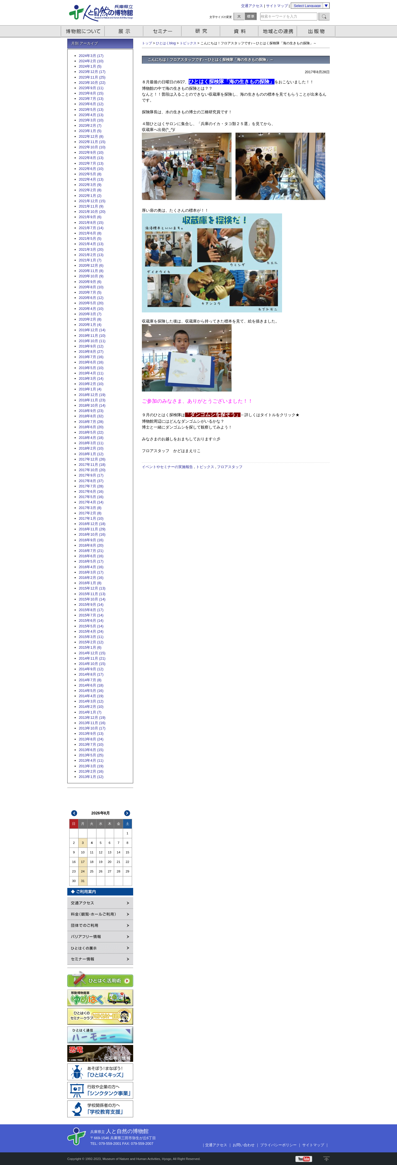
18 (92, 862)
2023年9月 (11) (91, 88)
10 (83, 852)
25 (92, 871)
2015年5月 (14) (91, 626)
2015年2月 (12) (91, 642)
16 (74, 862)
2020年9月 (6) (90, 282)
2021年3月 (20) (91, 249)
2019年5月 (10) (91, 368)
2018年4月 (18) (91, 438)
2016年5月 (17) (91, 561)
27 (109, 871)
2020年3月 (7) (90, 314)
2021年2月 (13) (91, 255)
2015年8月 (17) (91, 610)
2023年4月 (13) (91, 115)
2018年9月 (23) (91, 411)
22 (127, 862)
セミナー (163, 31)
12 (101, 852)
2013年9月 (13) (91, 733)
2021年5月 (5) (90, 238)
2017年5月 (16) (91, 497)
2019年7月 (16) (91, 357)
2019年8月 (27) (91, 351)
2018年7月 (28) (91, 422)
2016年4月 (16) (91, 567)
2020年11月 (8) (91, 271)
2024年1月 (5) (90, 66)
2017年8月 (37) (91, 481)
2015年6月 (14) (91, 620)
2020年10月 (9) (91, 276)
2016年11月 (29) (92, 529)
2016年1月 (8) (90, 583)
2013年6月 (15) (91, 750)
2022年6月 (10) (91, 169)
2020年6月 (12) (91, 298)
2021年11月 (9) (91, 206)
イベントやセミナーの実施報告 (167, 467)
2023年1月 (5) (90, 131)
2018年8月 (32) (91, 416)
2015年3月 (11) (91, 637)
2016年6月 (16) (91, 556)
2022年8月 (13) (91, 158)
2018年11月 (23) (92, 400)
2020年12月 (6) (91, 265)
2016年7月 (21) (91, 551)
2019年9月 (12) (91, 346)
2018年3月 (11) (91, 443)
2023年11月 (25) (92, 77)
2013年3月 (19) (91, 766)
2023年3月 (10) (91, 120)
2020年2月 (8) (90, 319)
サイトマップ (277, 6)
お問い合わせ (244, 1145)
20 (109, 862)
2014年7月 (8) (90, 680)
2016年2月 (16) (91, 577)
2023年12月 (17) (92, 72)
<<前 (74, 813)
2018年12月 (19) (92, 395)
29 (127, 871)
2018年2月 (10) (91, 448)
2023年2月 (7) (90, 125)
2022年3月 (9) (90, 185)
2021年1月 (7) (90, 260)
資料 (240, 31)
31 (83, 881)
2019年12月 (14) (92, 330)
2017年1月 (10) (91, 518)
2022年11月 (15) (92, 142)
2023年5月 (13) (91, 109)
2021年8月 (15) (91, 222)
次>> (127, 813)
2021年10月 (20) (92, 211)
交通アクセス (252, 6)
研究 (201, 31)
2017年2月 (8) (90, 513)
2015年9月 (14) (91, 604)
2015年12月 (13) (92, 588)
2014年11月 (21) (92, 658)
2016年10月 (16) (92, 534)
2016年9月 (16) (91, 540)
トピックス (188, 43)
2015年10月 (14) (92, 599)
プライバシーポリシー (278, 1145)
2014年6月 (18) (91, 685)
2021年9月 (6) (90, 217)
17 (83, 862)
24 (83, 871)
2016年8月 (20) (91, 545)
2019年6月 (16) (91, 362)
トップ (147, 43)
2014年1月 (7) (90, 712)
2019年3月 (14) (91, 378)
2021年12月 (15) (92, 201)
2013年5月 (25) (91, 755)
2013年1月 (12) (91, 777)
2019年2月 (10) (91, 384)
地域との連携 (278, 31)
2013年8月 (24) (91, 739)
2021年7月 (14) (91, 228)
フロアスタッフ (230, 467)
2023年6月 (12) (91, 104)
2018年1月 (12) (91, 454)
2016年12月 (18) (92, 524)
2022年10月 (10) (92, 147)
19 (101, 862)
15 (127, 852)
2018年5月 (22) (91, 432)
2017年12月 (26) (92, 459)
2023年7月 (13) (91, 98)
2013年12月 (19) (92, 717)
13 (109, 852)
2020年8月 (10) (91, 287)
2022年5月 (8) (90, 174)
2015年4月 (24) (91, 631)
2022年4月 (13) (91, 179)
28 (118, 871)
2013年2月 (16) (91, 771)
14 (118, 852)
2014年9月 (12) (91, 669)
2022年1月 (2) (90, 196)
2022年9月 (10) (91, 152)
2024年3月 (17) (91, 56)
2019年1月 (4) (90, 389)
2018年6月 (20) (91, 427)
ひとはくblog (166, 43)
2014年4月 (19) (91, 696)
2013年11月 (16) (92, 723)
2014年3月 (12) (91, 701)
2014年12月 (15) (92, 653)
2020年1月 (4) (90, 325)
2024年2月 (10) (91, 61)
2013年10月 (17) (92, 728)
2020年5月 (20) (91, 303)
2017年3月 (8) (90, 508)
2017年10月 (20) (92, 470)
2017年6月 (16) (91, 491)
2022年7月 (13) (91, 163)
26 (101, 871)
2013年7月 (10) (91, 744)
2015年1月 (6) (90, 647)
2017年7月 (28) (91, 486)
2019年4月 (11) (91, 373)
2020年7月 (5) (90, 292)
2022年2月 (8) (90, 190)
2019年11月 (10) (92, 335)
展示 (124, 31)
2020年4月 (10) (91, 309)
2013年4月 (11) (91, 760)
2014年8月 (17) (91, 674)
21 (118, 862)
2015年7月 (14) (91, 615)
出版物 (317, 31)
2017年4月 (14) (91, 502)
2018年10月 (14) (92, 405)
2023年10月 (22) (92, 82)
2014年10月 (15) (92, 664)
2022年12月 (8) (91, 136)
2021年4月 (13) (91, 244)
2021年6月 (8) (90, 233)
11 (92, 852)
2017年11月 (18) (92, 464)
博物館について (83, 31)
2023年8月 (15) (91, 93)
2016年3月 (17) (91, 572)
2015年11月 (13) (92, 594)
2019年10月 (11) (92, 341)
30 (74, 881)
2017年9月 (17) (91, 475)
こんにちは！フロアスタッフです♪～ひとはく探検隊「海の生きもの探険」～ (210, 59)
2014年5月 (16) (91, 691)
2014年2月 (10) (91, 706)
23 (74, 871)
